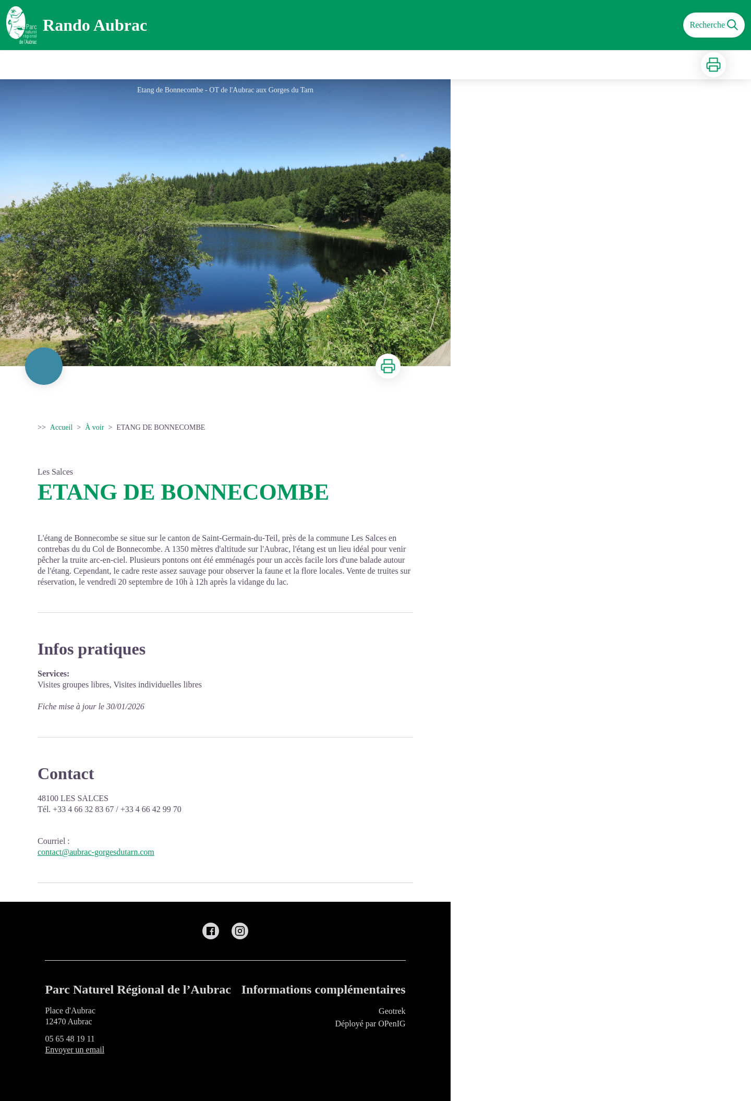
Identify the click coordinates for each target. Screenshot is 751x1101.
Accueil (61, 427)
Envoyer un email (74, 1049)
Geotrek (392, 1011)
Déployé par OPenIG (370, 1023)
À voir (94, 427)
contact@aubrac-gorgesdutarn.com (96, 852)
